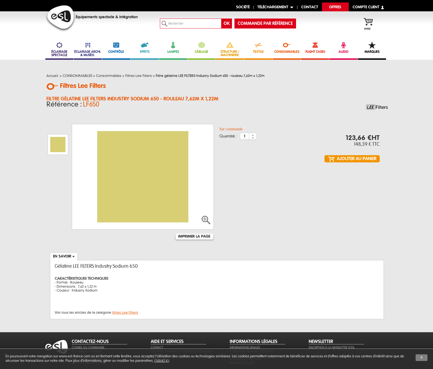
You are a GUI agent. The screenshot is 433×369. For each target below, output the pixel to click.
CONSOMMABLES (287, 47)
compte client (366, 7)
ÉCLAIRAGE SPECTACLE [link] (59, 49)
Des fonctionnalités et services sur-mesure (181, 324)
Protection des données (247, 328)
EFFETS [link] (145, 47)
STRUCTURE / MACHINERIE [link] (230, 49)
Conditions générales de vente (251, 324)
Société (243, 7)
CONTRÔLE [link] (116, 47)
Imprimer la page (194, 210)
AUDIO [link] (343, 47)
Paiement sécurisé (242, 336)
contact (309, 7)
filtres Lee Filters (125, 285)
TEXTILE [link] (258, 47)
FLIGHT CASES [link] (315, 47)
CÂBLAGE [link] (202, 47)
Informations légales (245, 320)
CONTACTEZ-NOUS (90, 315)
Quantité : (228, 138)
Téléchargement (272, 7)
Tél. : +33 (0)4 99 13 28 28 (88, 332)
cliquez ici (161, 360)
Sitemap (156, 332)
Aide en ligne (159, 328)
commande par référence (265, 23)
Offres (335, 7)
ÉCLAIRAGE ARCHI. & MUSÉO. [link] (88, 49)
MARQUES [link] (372, 47)
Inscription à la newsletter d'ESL (332, 320)
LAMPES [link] (173, 47)
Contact (157, 320)
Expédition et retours (245, 332)
